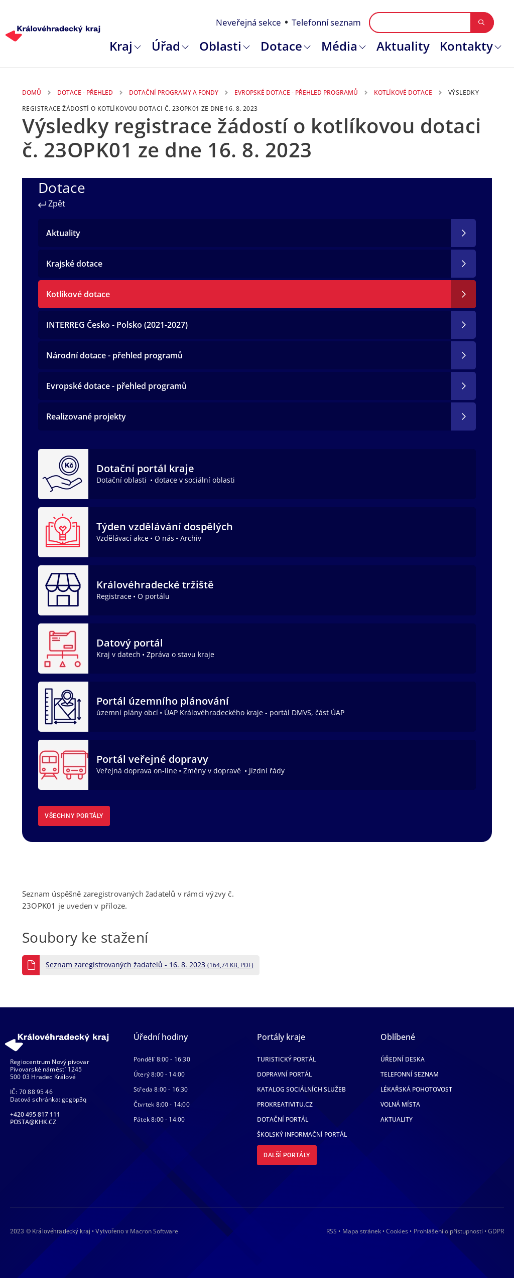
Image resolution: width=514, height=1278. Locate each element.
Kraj (121, 46)
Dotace (281, 46)
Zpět (51, 203)
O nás (164, 538)
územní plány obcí (127, 712)
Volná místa (400, 1104)
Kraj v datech (118, 654)
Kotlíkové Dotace (403, 92)
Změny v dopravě (213, 770)
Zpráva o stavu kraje (180, 654)
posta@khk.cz (33, 1122)
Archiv (190, 538)
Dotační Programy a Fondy (173, 92)
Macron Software (154, 1231)
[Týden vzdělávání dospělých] (63, 531)
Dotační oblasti (122, 480)
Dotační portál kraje (145, 468)
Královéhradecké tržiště (155, 584)
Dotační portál (282, 1119)
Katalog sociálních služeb (301, 1089)
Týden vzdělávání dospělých (164, 526)
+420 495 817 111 (35, 1114)
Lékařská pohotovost (416, 1089)
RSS (331, 1231)
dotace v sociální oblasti (195, 480)
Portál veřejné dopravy (152, 759)
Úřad (166, 46)
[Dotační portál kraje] (63, 473)
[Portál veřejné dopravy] (63, 763)
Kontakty (466, 46)
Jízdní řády (267, 770)
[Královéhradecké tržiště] (63, 589)
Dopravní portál (284, 1074)
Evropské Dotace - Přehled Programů (296, 92)
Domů (31, 92)
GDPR (496, 1231)
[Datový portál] (63, 647)
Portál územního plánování (162, 701)
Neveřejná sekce (248, 22)
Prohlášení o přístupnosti (448, 1231)
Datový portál (129, 643)
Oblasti (220, 46)
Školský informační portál (302, 1134)
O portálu (154, 596)
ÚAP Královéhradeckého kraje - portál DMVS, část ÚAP (254, 712)
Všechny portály (74, 815)
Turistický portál (286, 1059)
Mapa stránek (361, 1231)
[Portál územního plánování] (63, 705)
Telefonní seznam (326, 22)
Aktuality (403, 46)
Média (339, 46)
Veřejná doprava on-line (136, 770)
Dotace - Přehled (85, 92)
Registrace (114, 596)
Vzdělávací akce (122, 538)
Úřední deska (402, 1059)
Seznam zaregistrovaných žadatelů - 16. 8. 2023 (149, 964)
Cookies (397, 1231)
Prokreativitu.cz (285, 1104)
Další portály (287, 1155)
